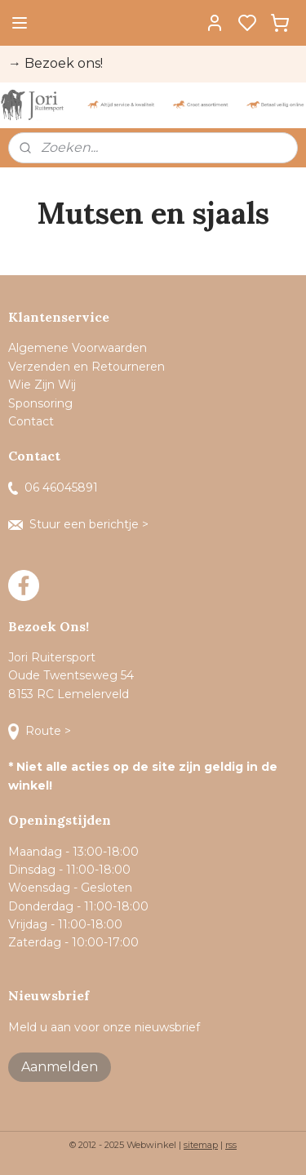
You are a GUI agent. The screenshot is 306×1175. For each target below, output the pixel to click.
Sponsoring (40, 403)
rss (231, 1145)
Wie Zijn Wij (42, 384)
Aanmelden (59, 1067)
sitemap (201, 1145)
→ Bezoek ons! (55, 63)
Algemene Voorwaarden (77, 347)
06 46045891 (53, 487)
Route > (41, 730)
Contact (32, 421)
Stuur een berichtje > (80, 524)
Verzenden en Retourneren (86, 366)
